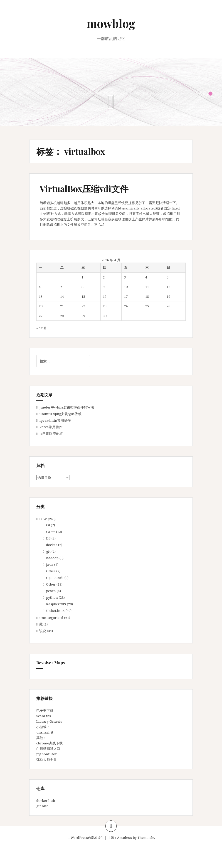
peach (51, 590)
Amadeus (124, 837)
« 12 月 (41, 328)
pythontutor (46, 754)
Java (49, 564)
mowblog (111, 23)
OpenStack (55, 577)
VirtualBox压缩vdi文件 (84, 188)
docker (51, 544)
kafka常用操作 (50, 427)
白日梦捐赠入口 (48, 748)
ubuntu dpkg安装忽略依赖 (60, 413)
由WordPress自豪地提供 (85, 837)
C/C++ (50, 531)
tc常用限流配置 (51, 433)
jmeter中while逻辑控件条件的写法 (66, 407)
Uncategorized (51, 617)
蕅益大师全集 (46, 759)
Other (51, 584)
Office (50, 571)
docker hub (45, 800)
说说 (42, 630)
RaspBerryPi (56, 604)
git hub (42, 806)
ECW (43, 519)
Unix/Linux (55, 610)
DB (48, 538)
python (52, 597)
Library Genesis (49, 721)
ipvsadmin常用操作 (55, 420)
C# (48, 525)
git (48, 551)
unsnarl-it (44, 732)
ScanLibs (43, 716)
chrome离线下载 (49, 743)
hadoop (52, 558)
